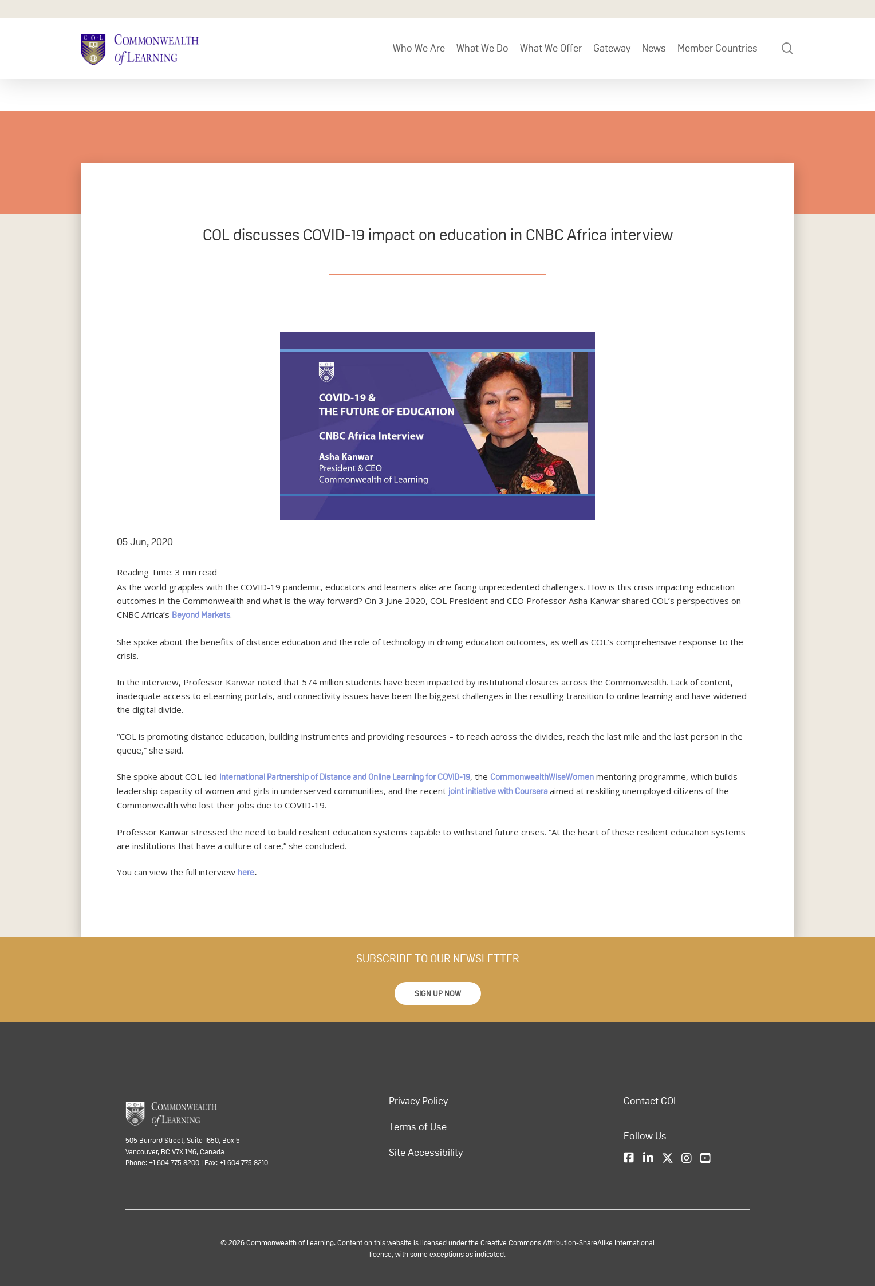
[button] (438, 993)
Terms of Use (418, 1127)
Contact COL (651, 1101)
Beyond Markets (201, 615)
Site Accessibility (426, 1152)
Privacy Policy (418, 1101)
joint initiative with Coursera (498, 791)
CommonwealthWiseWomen (542, 777)
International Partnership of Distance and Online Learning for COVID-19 (344, 777)
